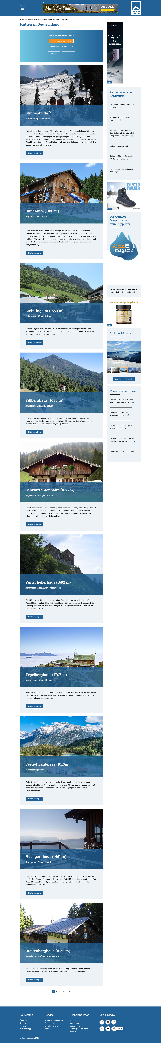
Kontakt (73, 1020)
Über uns (23, 1020)
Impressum (74, 1023)
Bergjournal (49, 1023)
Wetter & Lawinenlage (54, 1020)
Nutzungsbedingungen (79, 1029)
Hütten (23, 1026)
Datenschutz (75, 1026)
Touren (23, 1023)
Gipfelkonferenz (51, 1026)
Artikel (47, 1029)
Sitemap (73, 1031)
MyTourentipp (25, 1029)
